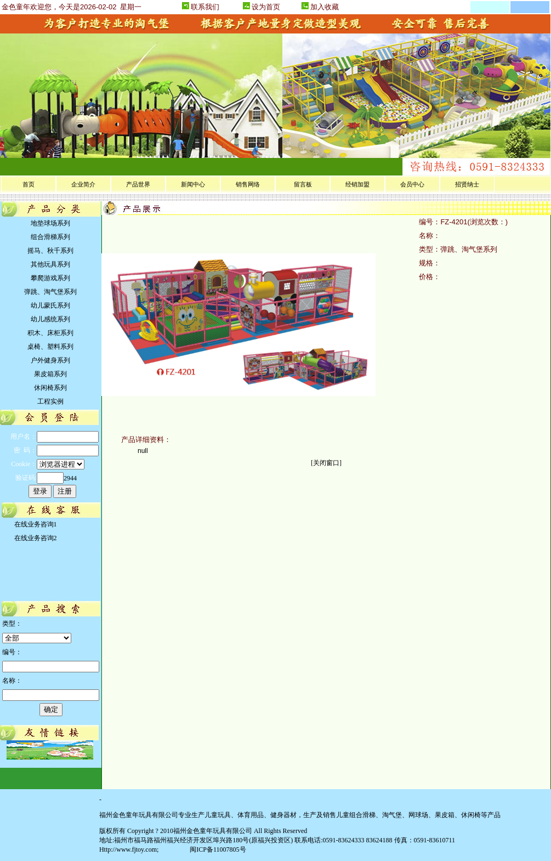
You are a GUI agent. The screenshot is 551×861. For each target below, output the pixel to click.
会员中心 (412, 184)
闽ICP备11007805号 (217, 849)
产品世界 (138, 184)
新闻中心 (193, 184)
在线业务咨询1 (34, 524)
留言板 (303, 184)
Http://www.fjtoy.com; (128, 849)
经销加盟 (357, 184)
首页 (28, 184)
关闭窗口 (326, 463)
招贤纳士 (467, 184)
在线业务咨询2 (34, 538)
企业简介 (83, 184)
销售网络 (248, 184)
